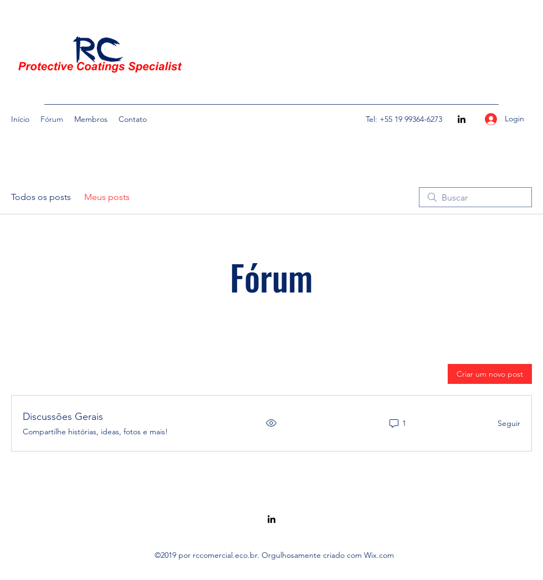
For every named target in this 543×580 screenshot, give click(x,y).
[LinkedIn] (461, 119)
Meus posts (107, 197)
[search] (475, 197)
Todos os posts (41, 197)
